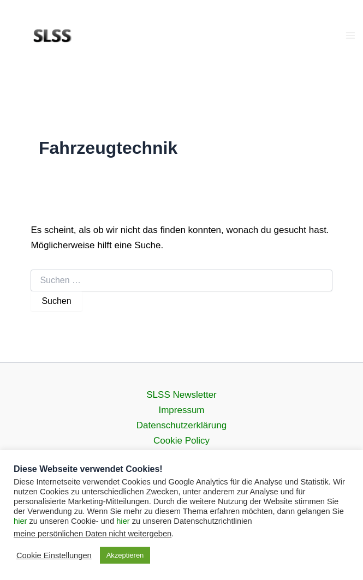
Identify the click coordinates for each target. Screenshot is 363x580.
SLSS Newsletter (181, 395)
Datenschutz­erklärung (181, 425)
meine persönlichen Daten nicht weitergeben (92, 533)
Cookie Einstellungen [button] (54, 555)
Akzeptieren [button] (125, 555)
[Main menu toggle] (351, 35)
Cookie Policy (181, 440)
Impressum (181, 410)
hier (20, 521)
